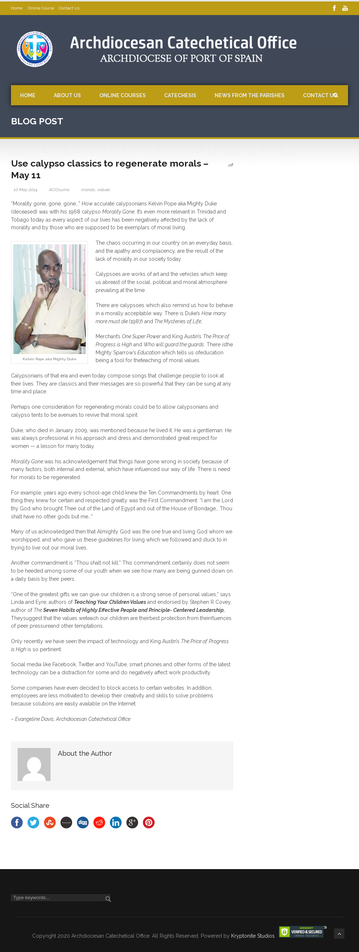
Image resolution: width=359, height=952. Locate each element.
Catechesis (180, 95)
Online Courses (122, 95)
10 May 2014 (25, 189)
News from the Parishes (250, 95)
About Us (67, 95)
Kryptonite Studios (253, 936)
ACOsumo (59, 189)
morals (88, 189)
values (103, 189)
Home (17, 8)
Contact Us (69, 8)
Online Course (41, 8)
